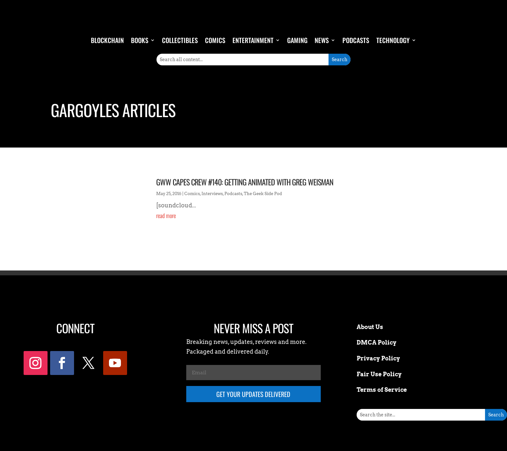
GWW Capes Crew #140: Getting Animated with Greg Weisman (244, 182)
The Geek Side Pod (263, 193)
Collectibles (180, 40)
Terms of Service (382, 389)
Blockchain (107, 40)
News (322, 40)
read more (166, 215)
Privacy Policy (378, 358)
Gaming (297, 40)
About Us (370, 327)
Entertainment (253, 40)
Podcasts (355, 40)
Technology (393, 40)
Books (139, 40)
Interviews (212, 193)
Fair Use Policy (379, 374)
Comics (215, 40)
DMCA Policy (376, 342)
